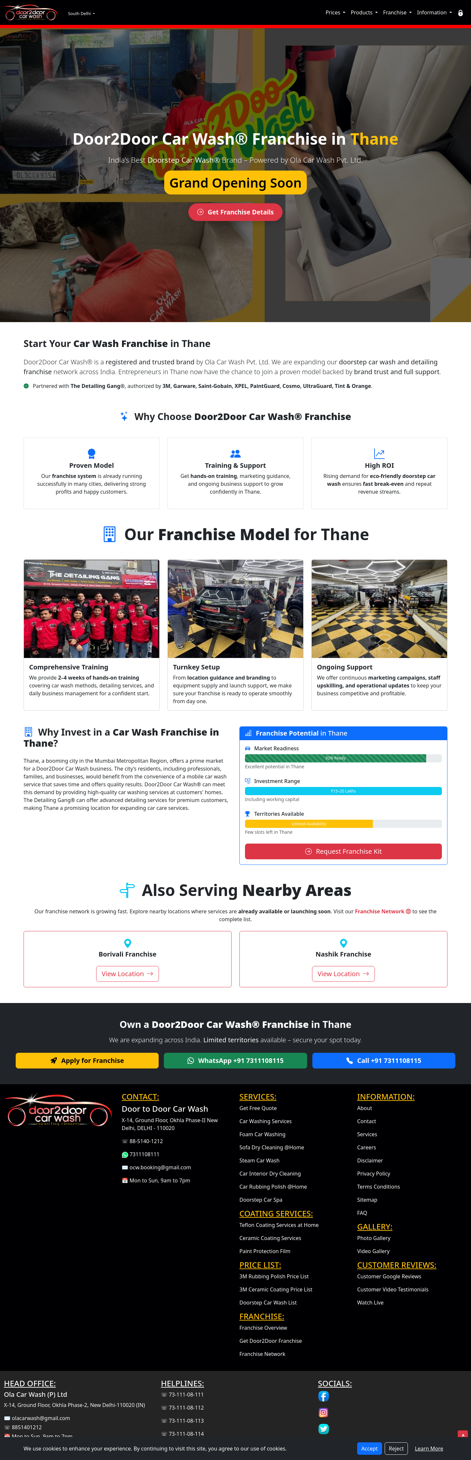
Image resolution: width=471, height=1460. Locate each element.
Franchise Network (383, 911)
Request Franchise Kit (343, 851)
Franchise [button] (395, 12)
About (364, 1108)
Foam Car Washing (262, 1134)
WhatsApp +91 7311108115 (235, 1060)
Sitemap (367, 1199)
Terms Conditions (378, 1186)
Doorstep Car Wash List (268, 1302)
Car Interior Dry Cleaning (270, 1173)
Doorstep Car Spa (261, 1199)
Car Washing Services (265, 1121)
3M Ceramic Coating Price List (275, 1289)
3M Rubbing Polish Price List (274, 1276)
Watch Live (370, 1302)
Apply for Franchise (87, 1060)
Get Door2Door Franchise (270, 1340)
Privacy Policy (373, 1173)
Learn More (429, 1448)
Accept (369, 1448)
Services (367, 1134)
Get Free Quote (258, 1108)
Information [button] (432, 12)
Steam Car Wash (259, 1160)
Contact (366, 1121)
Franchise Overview (263, 1327)
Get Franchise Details (235, 212)
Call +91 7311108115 (383, 1060)
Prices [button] (333, 12)
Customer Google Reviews (389, 1276)
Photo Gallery (374, 1238)
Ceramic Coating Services (270, 1238)
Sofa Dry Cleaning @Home (271, 1147)
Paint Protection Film (264, 1251)
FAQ (362, 1212)
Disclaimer (370, 1160)
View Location (127, 973)
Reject (396, 1448)
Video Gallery (373, 1251)
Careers (366, 1147)
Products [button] (362, 12)
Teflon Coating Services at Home (279, 1225)
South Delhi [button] (80, 13)
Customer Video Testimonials (392, 1289)
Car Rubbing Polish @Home (273, 1186)
